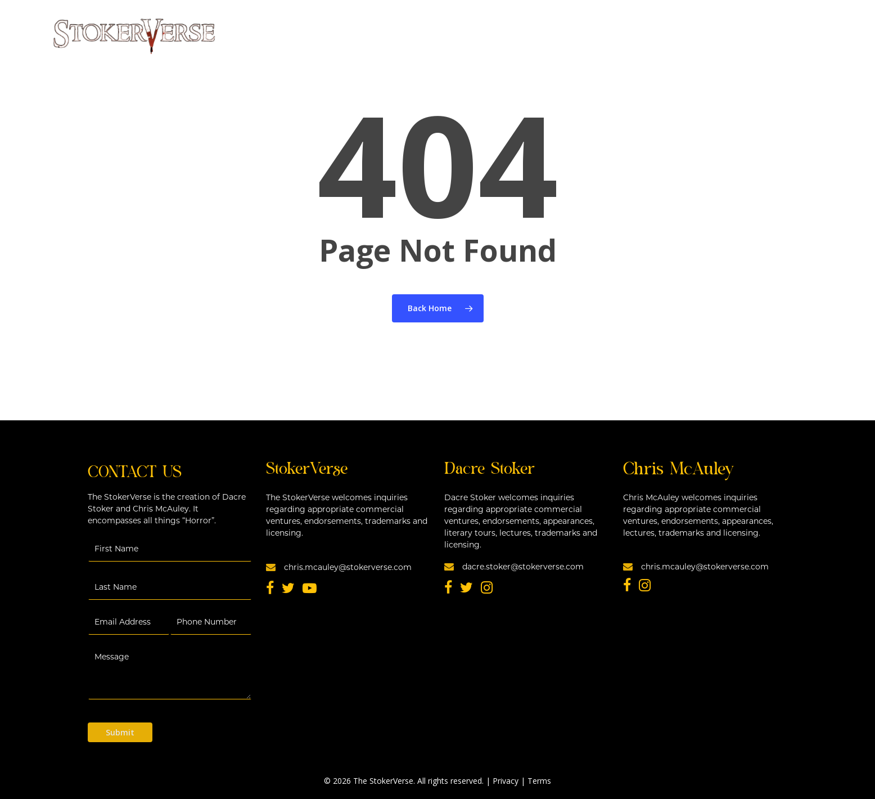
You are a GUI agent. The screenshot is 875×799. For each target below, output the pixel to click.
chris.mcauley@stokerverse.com (339, 566)
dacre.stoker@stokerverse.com (514, 566)
